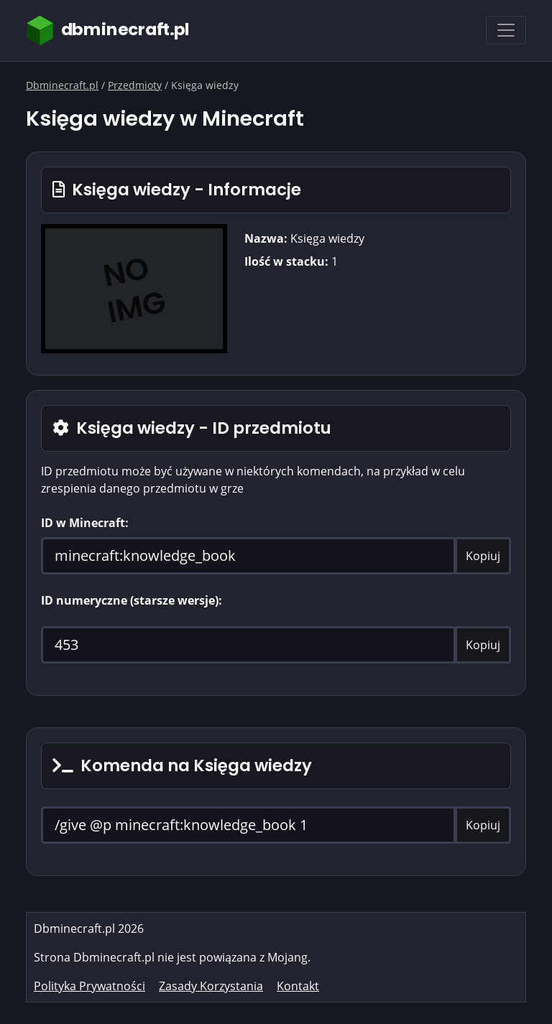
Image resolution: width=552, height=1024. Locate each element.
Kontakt (298, 986)
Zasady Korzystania (211, 986)
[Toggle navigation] (506, 30)
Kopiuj (483, 556)
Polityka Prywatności (89, 986)
